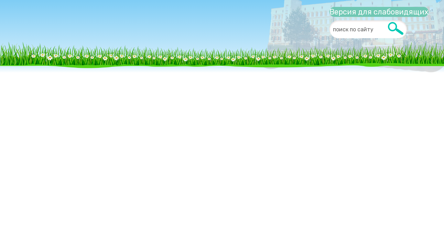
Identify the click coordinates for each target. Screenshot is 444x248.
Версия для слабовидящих (379, 12)
